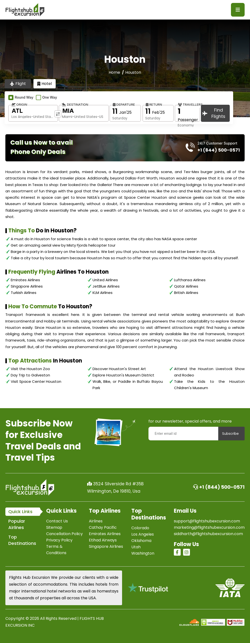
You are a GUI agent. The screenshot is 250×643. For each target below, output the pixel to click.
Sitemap (54, 527)
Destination (75, 104)
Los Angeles (142, 534)
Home (114, 72)
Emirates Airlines (105, 534)
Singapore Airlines (106, 546)
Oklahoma (141, 540)
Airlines (96, 521)
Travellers (190, 104)
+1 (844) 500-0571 (219, 487)
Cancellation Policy (64, 534)
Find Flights (213, 113)
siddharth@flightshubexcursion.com (208, 534)
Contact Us (57, 521)
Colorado (140, 528)
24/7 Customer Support (217, 143)
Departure (124, 104)
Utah (136, 547)
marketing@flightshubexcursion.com (209, 527)
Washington (142, 553)
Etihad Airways (103, 540)
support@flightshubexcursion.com (207, 521)
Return (154, 104)
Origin (19, 104)
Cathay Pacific (103, 527)
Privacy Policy (59, 540)
